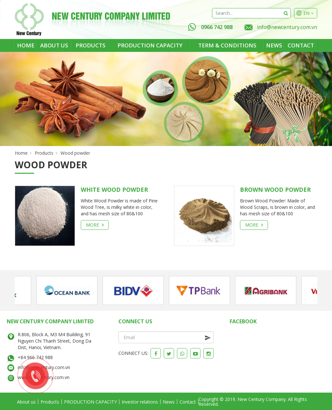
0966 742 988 (210, 27)
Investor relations (140, 402)
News (274, 45)
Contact (301, 45)
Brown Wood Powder (275, 189)
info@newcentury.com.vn (287, 27)
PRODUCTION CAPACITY (149, 45)
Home (25, 45)
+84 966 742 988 (35, 357)
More (95, 225)
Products (91, 45)
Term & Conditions (227, 45)
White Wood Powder (114, 189)
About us (54, 45)
